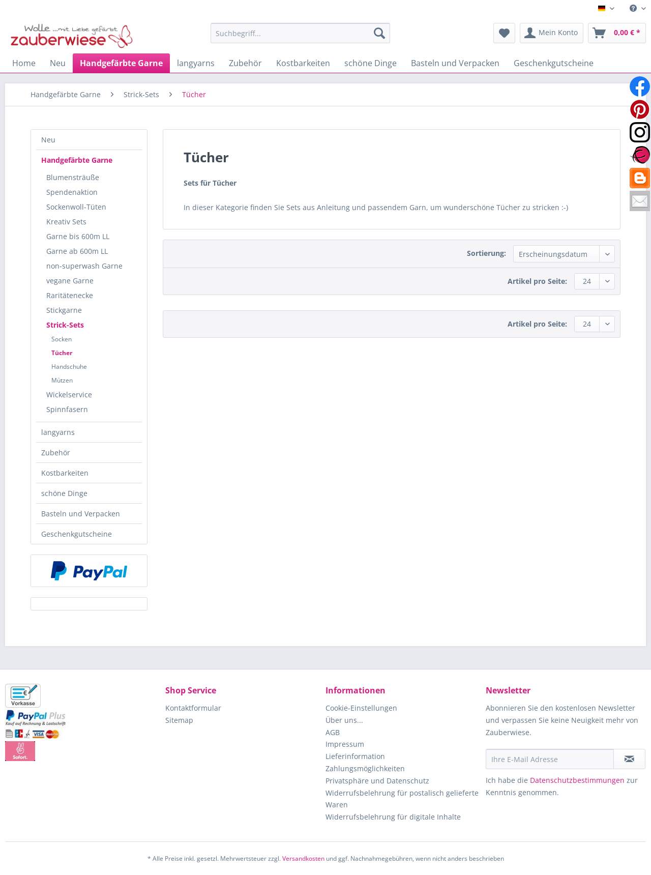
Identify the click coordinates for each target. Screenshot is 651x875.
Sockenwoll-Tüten (76, 207)
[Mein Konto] (551, 33)
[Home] (24, 63)
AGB (333, 732)
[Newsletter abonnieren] (629, 759)
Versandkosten (303, 858)
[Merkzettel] (504, 33)
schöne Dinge (64, 493)
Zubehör (55, 452)
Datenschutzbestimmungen (577, 780)
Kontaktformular (193, 708)
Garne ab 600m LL (77, 251)
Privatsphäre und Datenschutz (377, 780)
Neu (48, 139)
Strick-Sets (65, 325)
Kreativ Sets (66, 221)
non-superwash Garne (84, 266)
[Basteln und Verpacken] (455, 63)
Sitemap (179, 720)
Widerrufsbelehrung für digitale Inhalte (393, 817)
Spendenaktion (72, 192)
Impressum (345, 744)
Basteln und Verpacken (80, 513)
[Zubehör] (245, 63)
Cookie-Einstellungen (361, 708)
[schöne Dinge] (370, 63)
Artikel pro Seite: (537, 281)
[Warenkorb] (617, 33)
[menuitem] (634, 8)
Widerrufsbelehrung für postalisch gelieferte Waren (402, 799)
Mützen (62, 380)
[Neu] (58, 63)
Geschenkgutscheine (76, 534)
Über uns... (344, 720)
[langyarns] (196, 63)
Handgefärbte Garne (76, 160)
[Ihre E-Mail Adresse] (550, 759)
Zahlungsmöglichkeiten (365, 768)
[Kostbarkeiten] (303, 63)
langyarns (58, 432)
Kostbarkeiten (64, 473)
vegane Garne (70, 280)
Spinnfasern (67, 409)
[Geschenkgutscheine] (554, 63)
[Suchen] (379, 33)
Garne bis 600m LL (77, 236)
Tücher (61, 352)
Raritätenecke (69, 295)
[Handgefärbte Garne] (121, 63)
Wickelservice (69, 394)
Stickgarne (64, 310)
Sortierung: (486, 253)
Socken (61, 339)
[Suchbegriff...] (300, 33)
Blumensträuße (72, 177)
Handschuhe (69, 366)
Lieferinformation (355, 756)
